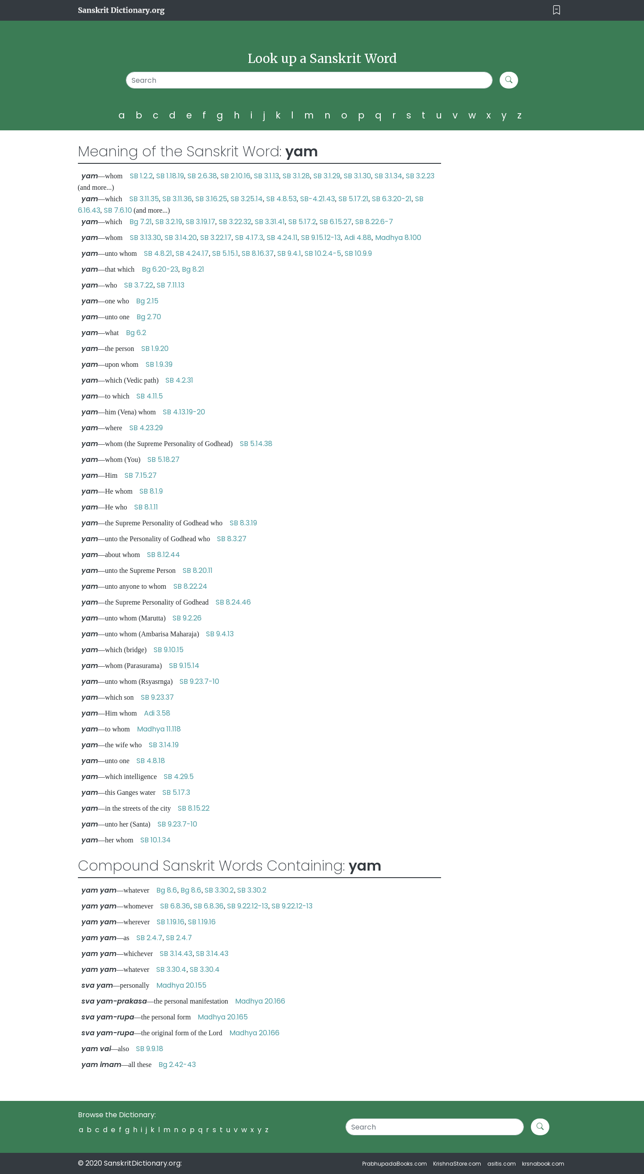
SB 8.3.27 (232, 539)
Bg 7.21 (140, 222)
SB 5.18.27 (163, 459)
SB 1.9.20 (155, 348)
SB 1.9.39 (159, 364)
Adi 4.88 (358, 238)
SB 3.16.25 (211, 199)
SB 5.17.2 (302, 222)
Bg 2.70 (148, 317)
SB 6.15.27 (336, 222)
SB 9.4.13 (220, 634)
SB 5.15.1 (225, 253)
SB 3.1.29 (326, 176)
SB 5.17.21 (353, 199)
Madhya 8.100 (398, 238)
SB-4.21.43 (317, 199)
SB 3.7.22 (138, 285)
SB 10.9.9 (358, 253)
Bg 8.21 (193, 269)
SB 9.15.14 (184, 666)
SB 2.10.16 (235, 176)
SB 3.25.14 (247, 199)
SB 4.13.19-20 (184, 412)
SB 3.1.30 (357, 176)
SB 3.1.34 (388, 176)
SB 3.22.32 (235, 222)
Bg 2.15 (147, 301)
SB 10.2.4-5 (323, 253)
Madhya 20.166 (260, 1001)
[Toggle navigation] (557, 10)
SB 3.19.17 (200, 222)
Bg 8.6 (166, 890)
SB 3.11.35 (144, 199)
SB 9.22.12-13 (247, 906)
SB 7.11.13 (170, 285)
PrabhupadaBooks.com (394, 1163)
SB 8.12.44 (163, 555)
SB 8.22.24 (190, 586)
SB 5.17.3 (176, 792)
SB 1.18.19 (170, 176)
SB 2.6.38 (202, 176)
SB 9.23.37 (157, 697)
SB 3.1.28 (296, 176)
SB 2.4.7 (149, 938)
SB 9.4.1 (289, 253)
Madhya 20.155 (181, 985)
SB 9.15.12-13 (321, 238)
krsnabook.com (543, 1163)
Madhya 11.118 (159, 729)
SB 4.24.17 (192, 253)
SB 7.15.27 (141, 475)
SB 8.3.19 (243, 523)
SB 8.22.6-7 (374, 222)
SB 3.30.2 (219, 890)
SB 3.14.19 (164, 745)
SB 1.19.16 (170, 922)
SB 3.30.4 (171, 969)
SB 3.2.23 (420, 176)
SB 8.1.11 (146, 507)
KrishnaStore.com (457, 1163)
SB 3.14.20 (181, 238)
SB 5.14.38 (256, 444)
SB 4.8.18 (150, 761)
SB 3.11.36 (177, 199)
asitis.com (501, 1163)
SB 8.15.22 (194, 808)
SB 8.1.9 (151, 491)
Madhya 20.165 (223, 1017)
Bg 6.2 (136, 333)
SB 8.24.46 (233, 602)
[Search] (309, 80)
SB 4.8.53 (281, 199)
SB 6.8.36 (175, 906)
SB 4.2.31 (179, 380)
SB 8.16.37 (258, 253)
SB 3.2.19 (168, 222)
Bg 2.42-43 (177, 1065)
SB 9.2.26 (187, 618)
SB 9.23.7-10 (199, 681)
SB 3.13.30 (145, 238)
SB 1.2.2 (141, 176)
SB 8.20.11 (198, 570)
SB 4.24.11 (282, 238)
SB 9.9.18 (149, 1049)
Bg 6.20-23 (160, 269)
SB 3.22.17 (216, 238)
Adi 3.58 (157, 713)
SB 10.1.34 (155, 840)
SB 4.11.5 (149, 396)
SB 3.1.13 (266, 176)
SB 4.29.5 (179, 777)
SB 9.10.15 (169, 650)
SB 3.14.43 (176, 954)
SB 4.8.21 (158, 253)
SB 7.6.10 (118, 210)
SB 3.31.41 (270, 222)
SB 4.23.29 (146, 428)
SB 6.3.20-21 (392, 199)
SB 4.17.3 (249, 238)
